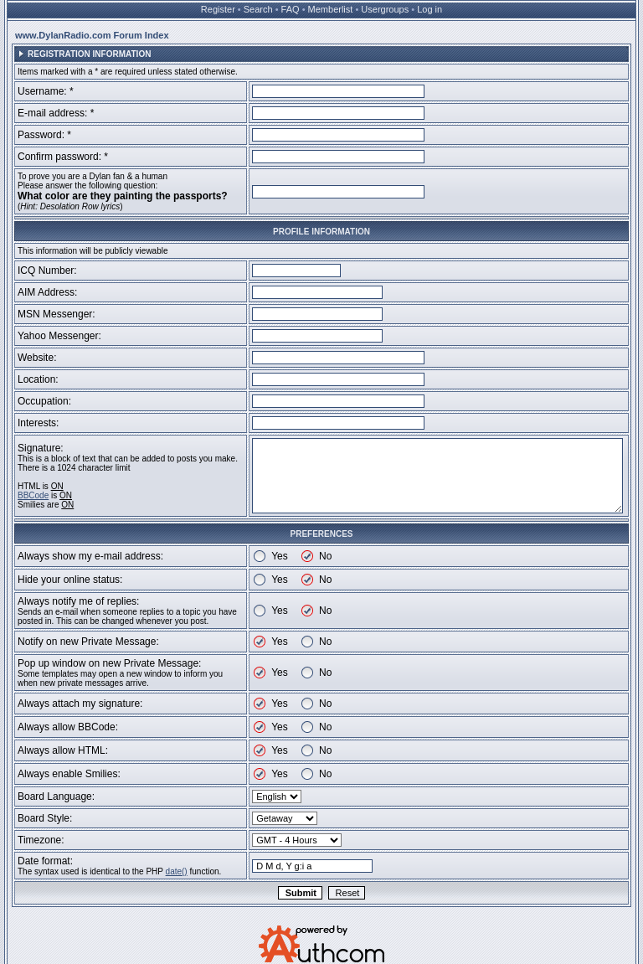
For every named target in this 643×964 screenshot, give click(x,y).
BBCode (33, 495)
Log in (429, 9)
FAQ (290, 9)
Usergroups (385, 9)
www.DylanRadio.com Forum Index (92, 35)
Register (218, 9)
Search (258, 9)
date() (177, 871)
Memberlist (330, 9)
